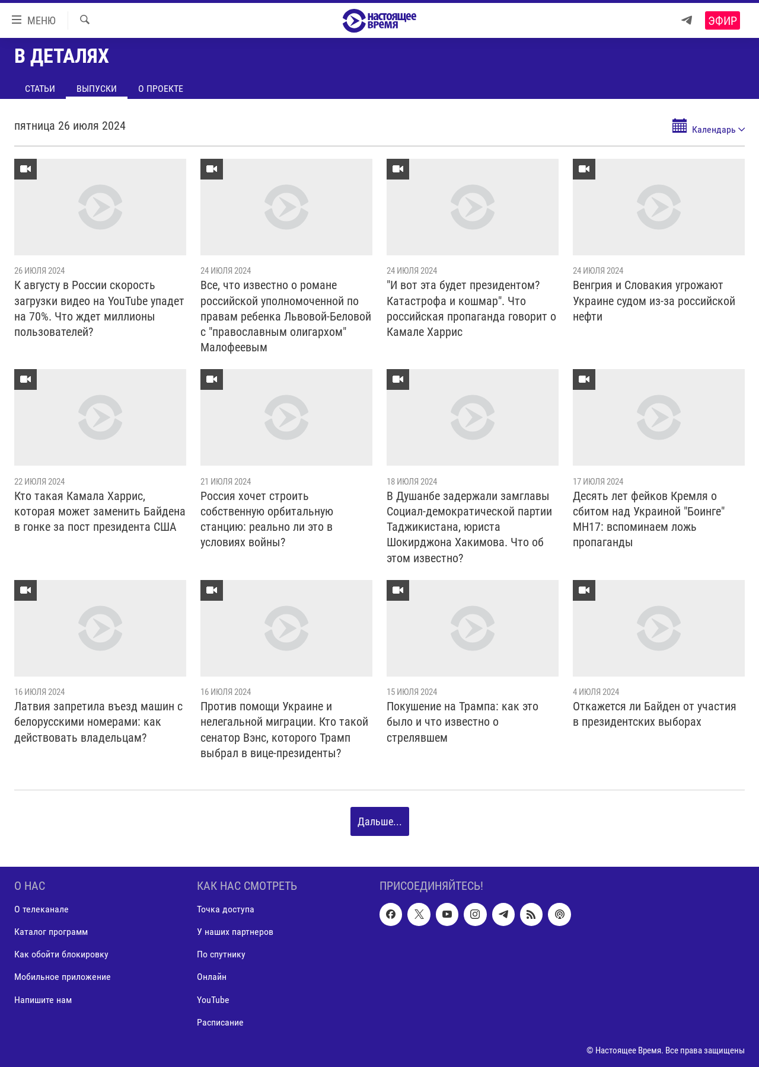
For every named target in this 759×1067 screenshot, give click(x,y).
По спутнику (221, 954)
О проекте (160, 88)
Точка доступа (225, 909)
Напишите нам (43, 999)
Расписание (220, 1022)
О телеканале (41, 909)
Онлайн (212, 977)
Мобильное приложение (62, 977)
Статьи (40, 88)
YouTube (213, 999)
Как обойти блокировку (61, 954)
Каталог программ (51, 932)
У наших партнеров (235, 932)
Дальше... (380, 821)
